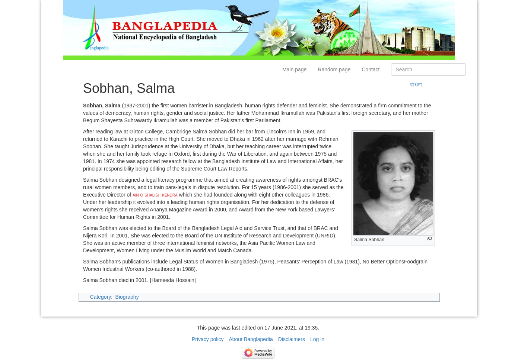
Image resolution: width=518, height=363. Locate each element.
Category (100, 297)
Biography (127, 297)
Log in (317, 339)
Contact (370, 69)
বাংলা (416, 85)
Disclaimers (291, 339)
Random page (334, 69)
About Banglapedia (251, 339)
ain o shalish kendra (155, 195)
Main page (294, 69)
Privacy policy (208, 339)
